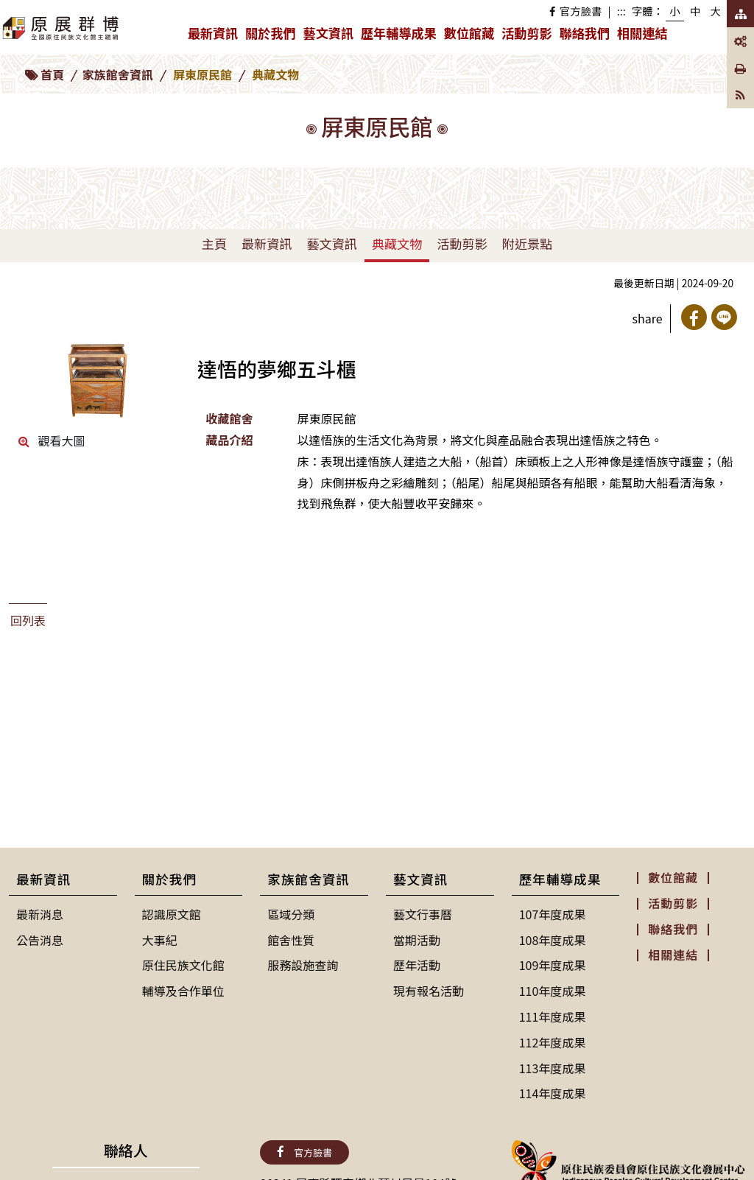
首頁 (52, 74)
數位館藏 (469, 33)
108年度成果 (552, 940)
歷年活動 (416, 965)
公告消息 (39, 940)
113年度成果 (552, 1068)
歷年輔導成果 (400, 36)
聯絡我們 (585, 33)
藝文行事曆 (422, 914)
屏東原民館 (202, 74)
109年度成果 (552, 965)
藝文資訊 (330, 36)
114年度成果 (552, 1093)
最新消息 (39, 914)
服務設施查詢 (302, 965)
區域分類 (290, 914)
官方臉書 (575, 10)
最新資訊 (215, 36)
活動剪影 (526, 33)
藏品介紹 (229, 440)
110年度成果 (552, 991)
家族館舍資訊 (117, 74)
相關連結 (642, 33)
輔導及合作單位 (183, 991)
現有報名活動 (428, 991)
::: (621, 10)
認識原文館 (171, 914)
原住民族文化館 (183, 965)
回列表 (28, 620)
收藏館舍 (229, 418)
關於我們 (272, 36)
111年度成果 (552, 1016)
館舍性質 (290, 940)
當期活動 (416, 940)
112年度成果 (552, 1042)
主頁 (214, 243)
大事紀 (159, 940)
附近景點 (527, 243)
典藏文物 (397, 243)
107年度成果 (552, 914)
